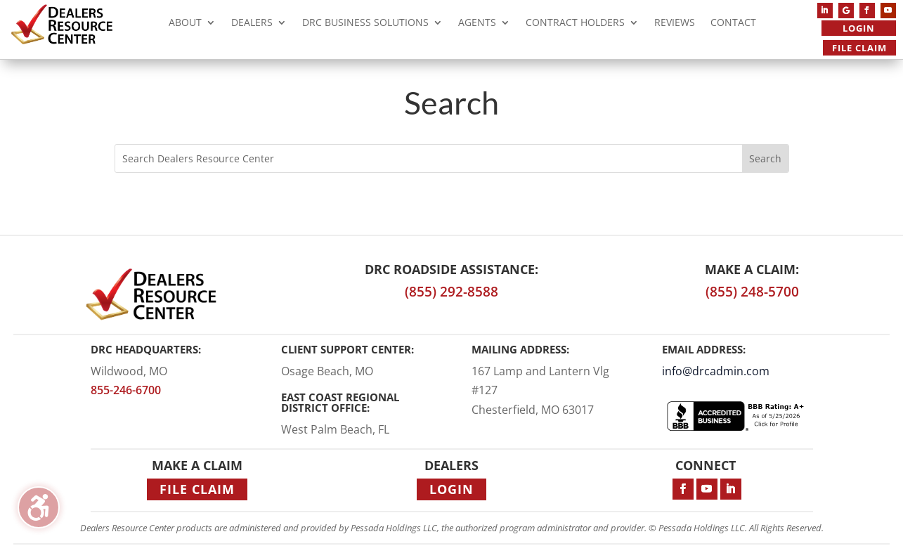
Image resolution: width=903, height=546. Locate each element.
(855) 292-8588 (451, 291)
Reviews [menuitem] (674, 24)
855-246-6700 (126, 390)
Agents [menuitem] (477, 24)
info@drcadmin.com (715, 371)
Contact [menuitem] (733, 24)
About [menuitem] (185, 24)
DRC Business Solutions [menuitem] (365, 24)
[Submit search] (765, 158)
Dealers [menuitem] (252, 24)
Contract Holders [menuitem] (575, 24)
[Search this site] (428, 158)
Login (859, 28)
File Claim (859, 47)
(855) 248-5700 (752, 291)
